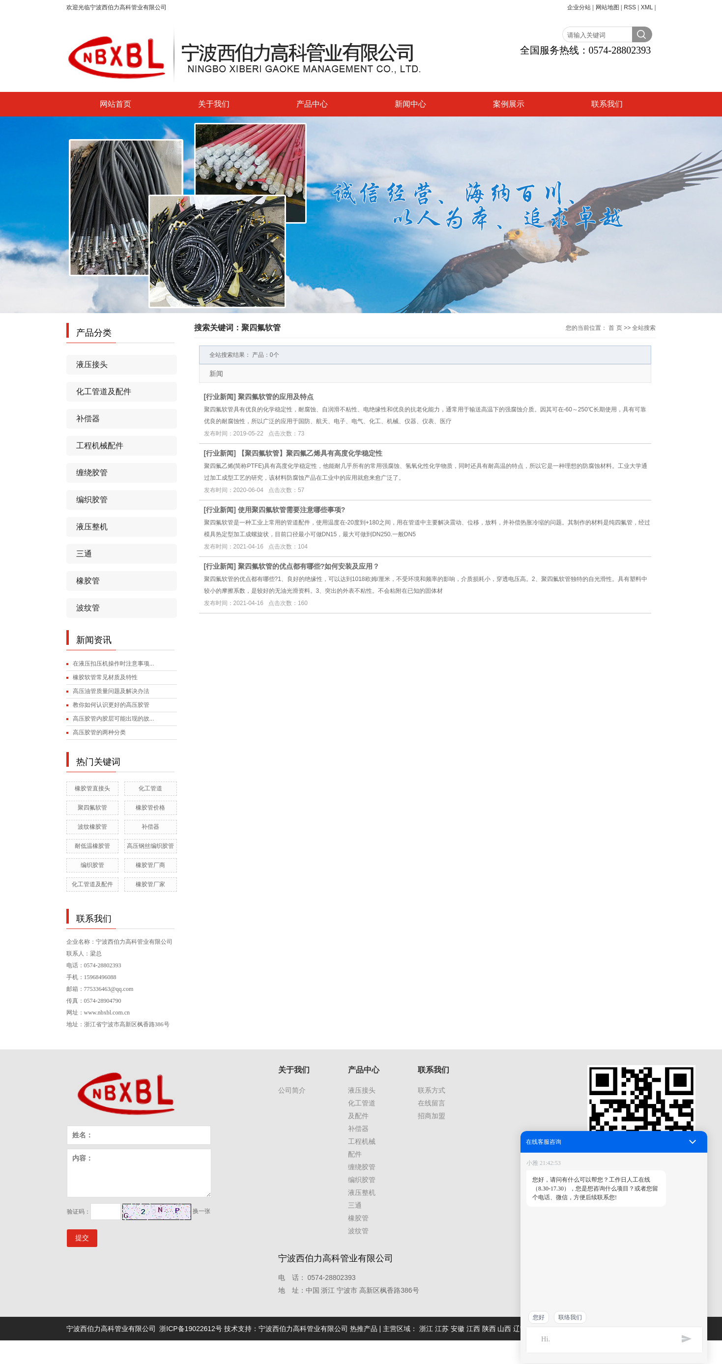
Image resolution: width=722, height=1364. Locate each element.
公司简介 (292, 1090)
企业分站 (579, 7)
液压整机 (92, 526)
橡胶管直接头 (92, 788)
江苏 (442, 1329)
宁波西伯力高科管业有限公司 (303, 1329)
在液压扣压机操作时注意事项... (113, 663)
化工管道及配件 (103, 391)
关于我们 (214, 104)
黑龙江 (539, 1329)
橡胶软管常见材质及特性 (105, 677)
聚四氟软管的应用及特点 (276, 397)
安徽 (457, 1329)
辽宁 (520, 1329)
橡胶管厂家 (150, 884)
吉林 (558, 1329)
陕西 (489, 1329)
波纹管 (88, 608)
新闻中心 (410, 104)
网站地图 (607, 7)
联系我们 (607, 104)
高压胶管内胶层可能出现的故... (113, 718)
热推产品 (363, 1329)
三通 (84, 554)
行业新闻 (219, 397)
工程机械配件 (99, 445)
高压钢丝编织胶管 (150, 845)
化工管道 (150, 788)
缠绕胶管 (92, 472)
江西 (473, 1329)
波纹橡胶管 (92, 826)
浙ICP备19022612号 (190, 1329)
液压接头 (92, 364)
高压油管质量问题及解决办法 (111, 691)
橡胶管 (88, 581)
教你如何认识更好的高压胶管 (111, 704)
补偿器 (88, 418)
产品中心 (312, 104)
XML (647, 7)
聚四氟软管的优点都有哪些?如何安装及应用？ (309, 566)
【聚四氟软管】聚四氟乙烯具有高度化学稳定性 (310, 453)
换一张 (201, 1211)
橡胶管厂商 (150, 865)
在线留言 (431, 1103)
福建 (574, 1329)
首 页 (615, 327)
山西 (504, 1329)
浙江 (426, 1329)
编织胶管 (92, 499)
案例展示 (508, 104)
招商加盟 (431, 1116)
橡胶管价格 (150, 807)
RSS (630, 7)
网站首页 (115, 104)
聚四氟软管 (92, 807)
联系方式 (431, 1090)
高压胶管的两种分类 (99, 732)
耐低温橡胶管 (92, 845)
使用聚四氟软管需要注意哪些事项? (292, 510)
